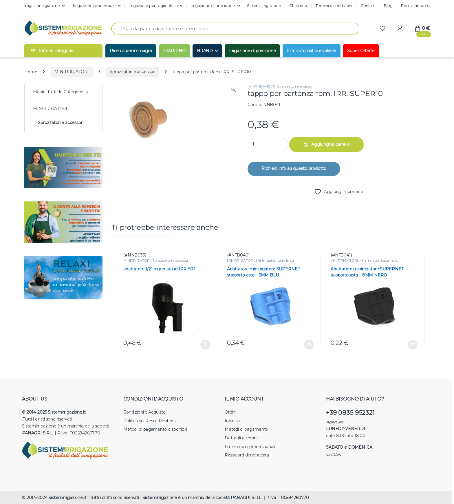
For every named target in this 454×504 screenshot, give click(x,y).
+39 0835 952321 (350, 412)
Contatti (368, 5)
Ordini (230, 412)
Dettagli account (241, 438)
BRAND (205, 50)
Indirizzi (232, 420)
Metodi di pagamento (246, 429)
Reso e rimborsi (415, 5)
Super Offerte (360, 50)
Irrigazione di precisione (213, 5)
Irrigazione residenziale (94, 5)
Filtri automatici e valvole (311, 50)
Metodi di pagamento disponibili (155, 429)
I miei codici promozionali (250, 446)
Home (30, 71)
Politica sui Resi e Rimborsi (149, 420)
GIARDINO (174, 50)
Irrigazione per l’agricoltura (153, 5)
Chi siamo (298, 5)
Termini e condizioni (334, 5)
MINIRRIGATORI (71, 71)
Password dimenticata (247, 455)
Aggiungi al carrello (330, 144)
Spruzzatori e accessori (132, 71)
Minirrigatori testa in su (275, 260)
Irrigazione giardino (42, 5)
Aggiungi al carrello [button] (205, 345)
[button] (233, 90)
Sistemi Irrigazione (264, 5)
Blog (388, 5)
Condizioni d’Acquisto (144, 412)
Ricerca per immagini (131, 50)
